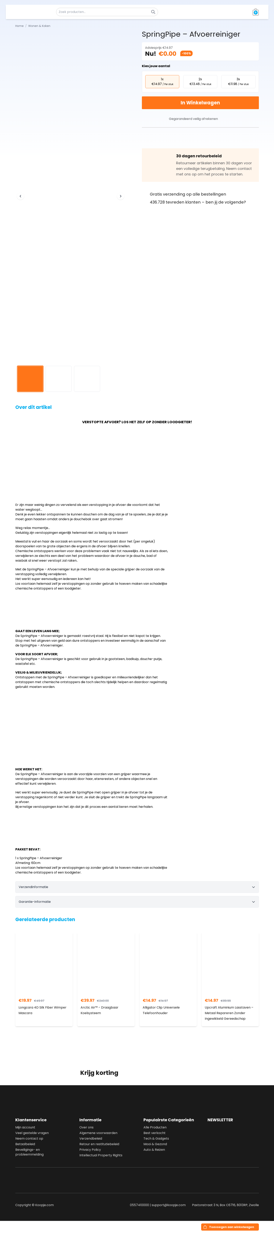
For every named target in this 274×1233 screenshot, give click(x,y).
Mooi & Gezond (155, 1144)
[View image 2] (59, 379)
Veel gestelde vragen (32, 1133)
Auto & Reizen (154, 1149)
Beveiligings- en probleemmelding (29, 1152)
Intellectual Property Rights (100, 1155)
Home (19, 26)
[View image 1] (30, 379)
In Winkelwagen (200, 102)
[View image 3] (87, 379)
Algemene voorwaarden (98, 1133)
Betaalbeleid (25, 1144)
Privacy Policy (90, 1149)
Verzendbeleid (90, 1138)
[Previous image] (20, 196)
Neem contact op (29, 1138)
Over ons (86, 1127)
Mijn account (25, 1127)
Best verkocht (154, 1133)
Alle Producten (155, 1127)
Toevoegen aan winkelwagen (231, 1227)
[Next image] (120, 196)
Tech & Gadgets (156, 1138)
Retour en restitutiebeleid (99, 1144)
